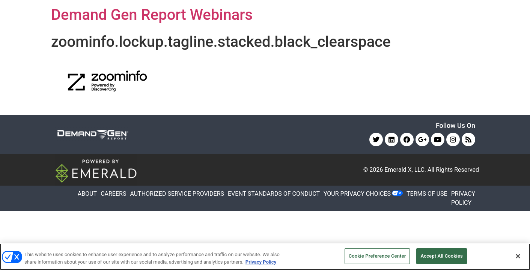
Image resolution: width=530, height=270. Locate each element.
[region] (265, 256)
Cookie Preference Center (377, 256)
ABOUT (87, 193)
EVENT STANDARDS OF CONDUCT (274, 193)
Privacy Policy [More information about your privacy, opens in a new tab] (260, 262)
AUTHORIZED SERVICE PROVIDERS (177, 193)
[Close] (518, 256)
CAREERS (113, 193)
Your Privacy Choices (357, 193)
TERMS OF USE (427, 193)
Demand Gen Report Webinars (152, 15)
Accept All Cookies (441, 256)
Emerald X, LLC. (405, 169)
